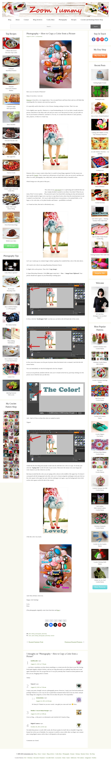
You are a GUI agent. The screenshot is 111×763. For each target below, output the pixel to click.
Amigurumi (88, 758)
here (58, 610)
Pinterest (28, 100)
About (18, 20)
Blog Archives (37, 20)
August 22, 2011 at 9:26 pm (44, 701)
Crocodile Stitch (50, 758)
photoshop (44, 633)
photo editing (31, 633)
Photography (63, 20)
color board (58, 190)
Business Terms (85, 754)
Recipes (73, 20)
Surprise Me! (100, 273)
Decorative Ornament (39, 758)
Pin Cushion (80, 758)
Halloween (73, 758)
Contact (26, 20)
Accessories (58, 758)
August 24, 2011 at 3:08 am (38, 714)
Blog (9, 20)
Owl (25, 758)
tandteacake (34, 661)
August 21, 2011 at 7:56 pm (38, 664)
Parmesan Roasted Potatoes (73, 642)
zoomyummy (40, 698)
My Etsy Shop (99, 56)
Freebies (94, 758)
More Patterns (100, 587)
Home (63, 758)
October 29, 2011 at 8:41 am (38, 727)
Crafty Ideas (51, 20)
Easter (68, 758)
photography (38, 633)
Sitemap (78, 754)
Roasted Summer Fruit (36, 642)
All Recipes (11, 246)
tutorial (52, 635)
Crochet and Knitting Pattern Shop (92, 20)
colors (29, 635)
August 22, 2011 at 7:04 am (38, 687)
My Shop (92, 754)
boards (36, 175)
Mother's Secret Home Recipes (40, 710)
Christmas (30, 758)
